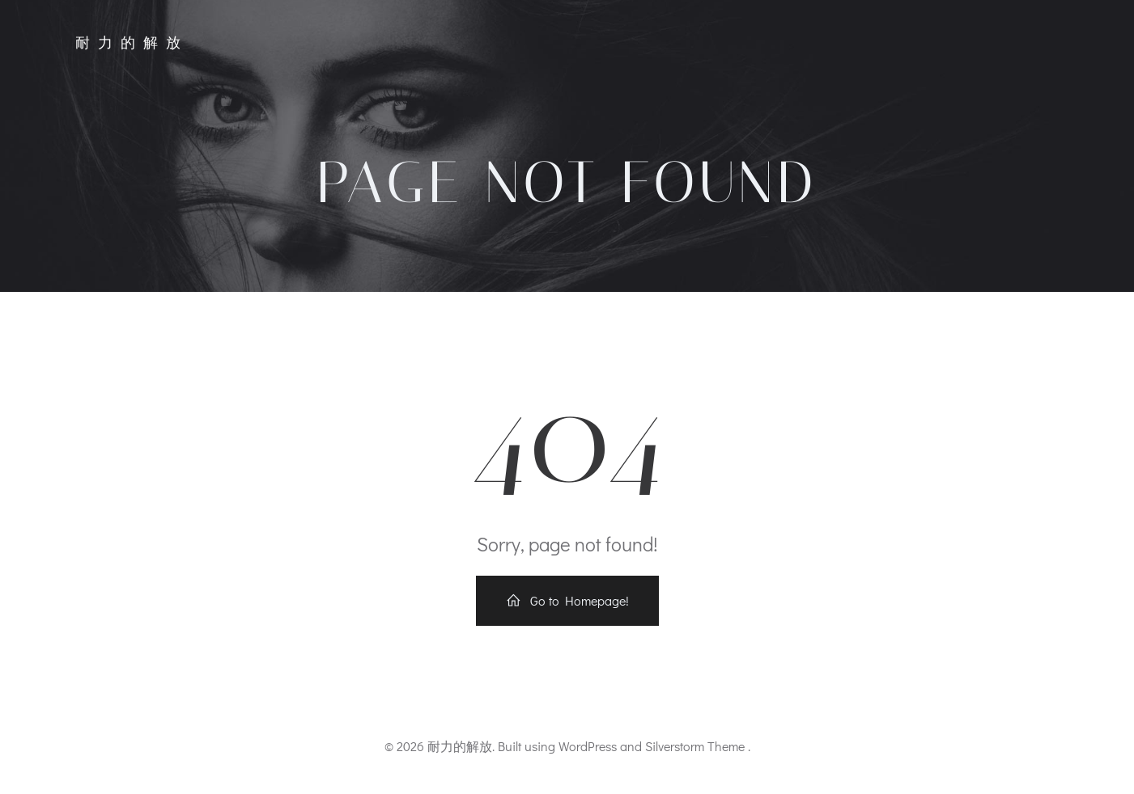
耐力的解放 (132, 43)
